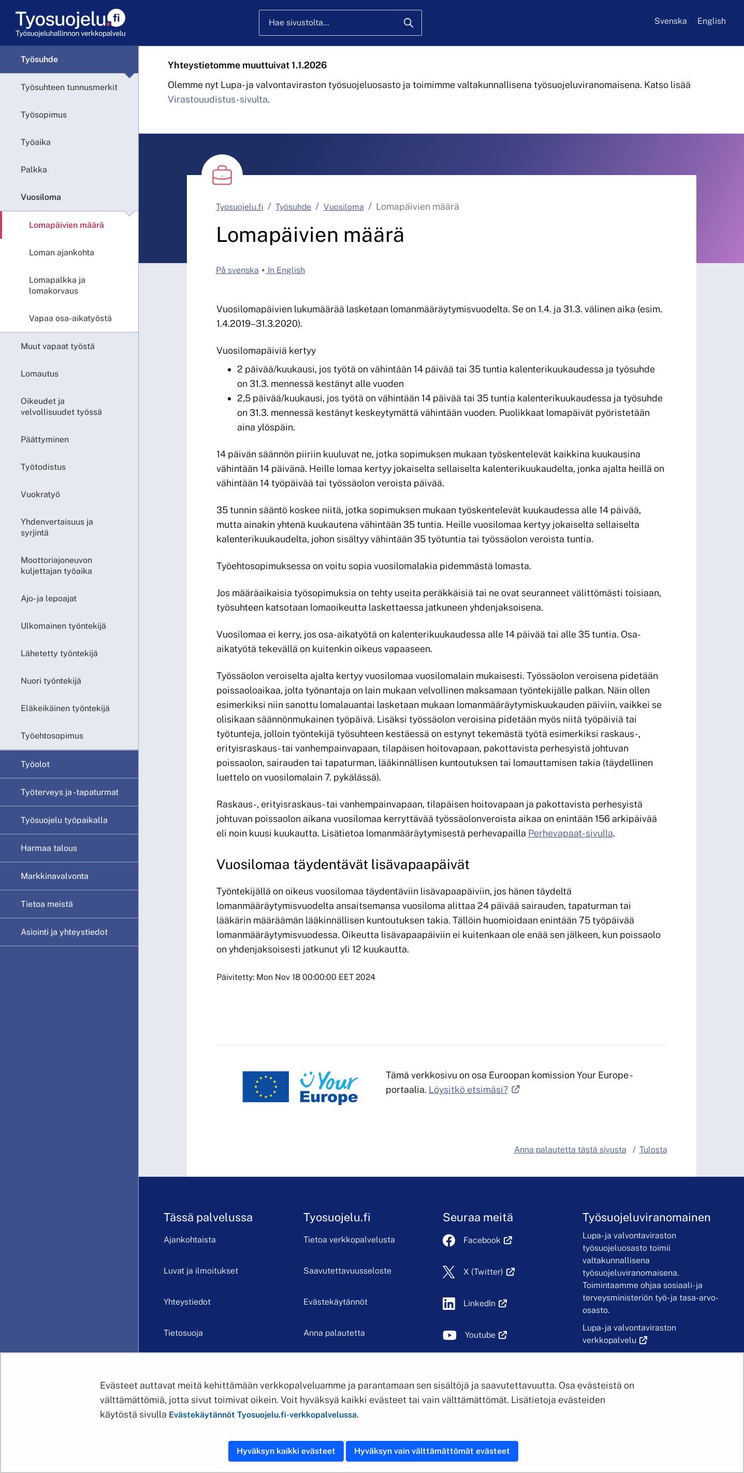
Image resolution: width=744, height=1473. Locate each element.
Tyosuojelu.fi (240, 207)
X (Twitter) (489, 1272)
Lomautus (40, 374)
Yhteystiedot (187, 1302)
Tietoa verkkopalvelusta (349, 1240)
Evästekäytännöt (335, 1302)
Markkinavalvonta (55, 876)
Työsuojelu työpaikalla (64, 820)
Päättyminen (45, 439)
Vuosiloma (41, 197)
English (711, 21)
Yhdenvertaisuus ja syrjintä (57, 527)
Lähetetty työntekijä (59, 653)
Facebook (487, 1240)
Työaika (36, 142)
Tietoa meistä (47, 904)
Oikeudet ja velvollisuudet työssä (61, 406)
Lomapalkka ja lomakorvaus (57, 285)
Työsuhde (39, 59)
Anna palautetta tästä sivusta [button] (570, 1149)
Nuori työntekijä (51, 681)
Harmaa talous (49, 848)
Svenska (670, 21)
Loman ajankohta (61, 252)
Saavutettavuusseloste (347, 1271)
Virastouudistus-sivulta (218, 99)
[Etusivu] (69, 23)
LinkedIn (485, 1303)
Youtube (486, 1335)
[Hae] (408, 22)
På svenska (237, 270)
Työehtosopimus (52, 736)
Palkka (34, 170)
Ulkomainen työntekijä (63, 626)
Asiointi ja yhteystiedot (64, 932)
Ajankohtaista (190, 1240)
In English (285, 270)
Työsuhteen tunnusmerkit (69, 87)
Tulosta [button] (653, 1149)
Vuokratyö (40, 494)
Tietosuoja (183, 1333)
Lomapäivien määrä (66, 225)
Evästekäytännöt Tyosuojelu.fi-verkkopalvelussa (263, 1415)
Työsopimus (44, 115)
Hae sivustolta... (299, 22)
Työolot (35, 764)
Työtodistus (43, 467)
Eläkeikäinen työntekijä (65, 708)
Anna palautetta (334, 1333)
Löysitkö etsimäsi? (474, 1089)
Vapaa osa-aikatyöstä (70, 318)
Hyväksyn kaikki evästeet (286, 1451)
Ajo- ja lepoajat (49, 598)
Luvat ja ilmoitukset (201, 1271)
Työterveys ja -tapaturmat (70, 792)
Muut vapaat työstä (58, 346)
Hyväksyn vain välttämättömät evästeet (432, 1451)
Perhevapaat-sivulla (570, 833)
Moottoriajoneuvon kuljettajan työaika (56, 565)
